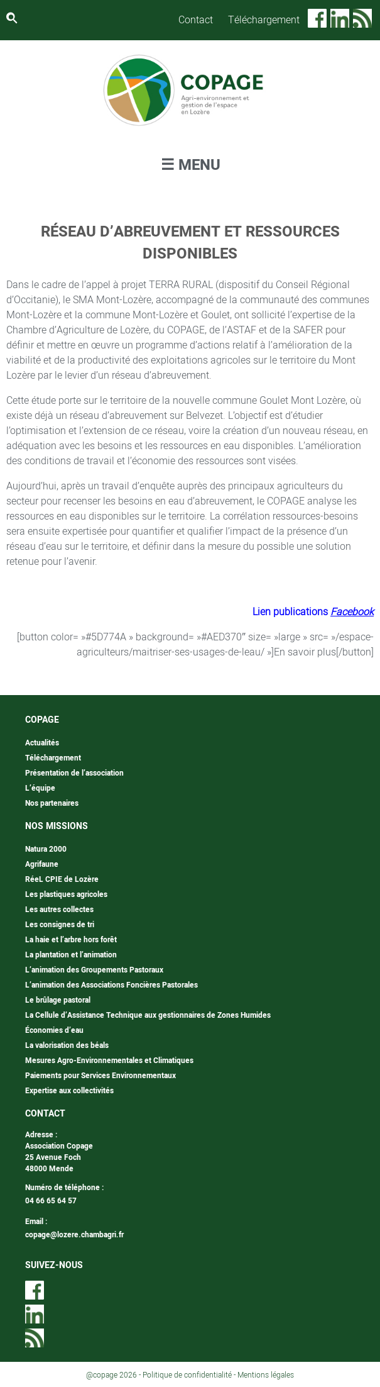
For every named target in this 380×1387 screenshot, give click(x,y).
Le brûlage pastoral (57, 1000)
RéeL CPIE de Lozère (62, 879)
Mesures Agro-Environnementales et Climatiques (109, 1060)
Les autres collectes (59, 909)
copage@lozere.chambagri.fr (74, 1234)
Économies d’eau (54, 1030)
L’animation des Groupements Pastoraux (94, 970)
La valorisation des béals (67, 1045)
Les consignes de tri (59, 924)
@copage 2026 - (114, 1375)
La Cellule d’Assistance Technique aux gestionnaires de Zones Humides (148, 1015)
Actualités (42, 743)
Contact (195, 20)
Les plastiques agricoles (66, 894)
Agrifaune (41, 864)
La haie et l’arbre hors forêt (71, 939)
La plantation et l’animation (71, 955)
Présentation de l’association (74, 773)
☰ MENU (190, 165)
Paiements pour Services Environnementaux (100, 1075)
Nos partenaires (52, 803)
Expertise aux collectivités (69, 1090)
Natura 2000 (46, 849)
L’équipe (40, 788)
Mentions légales (265, 1375)
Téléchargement (264, 20)
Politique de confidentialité (187, 1375)
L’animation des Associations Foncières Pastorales (111, 985)
